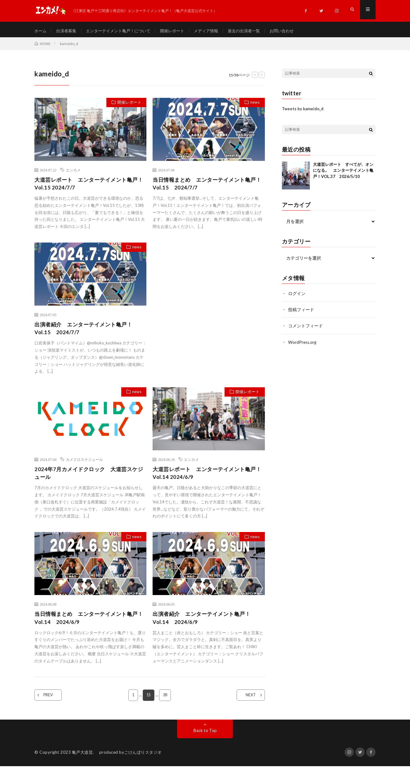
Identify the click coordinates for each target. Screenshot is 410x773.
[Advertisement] (209, 290)
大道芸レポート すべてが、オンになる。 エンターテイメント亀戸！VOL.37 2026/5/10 (343, 173)
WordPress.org (303, 345)
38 (165, 701)
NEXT (247, 701)
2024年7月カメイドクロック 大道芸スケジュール (88, 478)
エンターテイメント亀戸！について (123, 31)
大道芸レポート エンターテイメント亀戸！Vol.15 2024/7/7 (86, 187)
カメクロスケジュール (84, 464)
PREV (52, 701)
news (254, 106)
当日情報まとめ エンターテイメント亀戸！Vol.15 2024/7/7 (204, 187)
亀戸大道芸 (82, 759)
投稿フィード (301, 312)
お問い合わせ (296, 31)
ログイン (296, 296)
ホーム (40, 31)
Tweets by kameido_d (302, 111)
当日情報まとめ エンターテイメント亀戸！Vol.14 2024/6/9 (86, 624)
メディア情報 (216, 31)
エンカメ (73, 173)
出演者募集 (68, 31)
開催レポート (180, 31)
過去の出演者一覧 (256, 31)
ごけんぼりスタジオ (143, 759)
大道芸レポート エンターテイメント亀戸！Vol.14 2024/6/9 (204, 478)
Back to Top (205, 737)
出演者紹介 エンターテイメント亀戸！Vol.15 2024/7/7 (86, 332)
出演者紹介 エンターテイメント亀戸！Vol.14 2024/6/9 (204, 624)
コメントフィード (305, 328)
